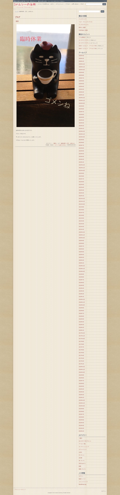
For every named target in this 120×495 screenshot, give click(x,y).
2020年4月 (81, 254)
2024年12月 (82, 97)
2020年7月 (81, 246)
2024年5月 (81, 117)
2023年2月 (81, 159)
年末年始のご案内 (83, 30)
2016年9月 (81, 375)
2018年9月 (81, 307)
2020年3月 (81, 257)
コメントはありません (60, 145)
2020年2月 (81, 260)
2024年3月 (81, 123)
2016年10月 (82, 372)
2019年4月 (81, 288)
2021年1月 (81, 229)
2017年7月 (81, 347)
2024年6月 (81, 114)
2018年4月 (81, 321)
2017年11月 (82, 336)
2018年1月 (81, 330)
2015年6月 (81, 417)
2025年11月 (82, 67)
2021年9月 (81, 207)
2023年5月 (81, 151)
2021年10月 (82, 204)
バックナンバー (83, 19)
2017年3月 (81, 358)
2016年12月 (82, 366)
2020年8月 (81, 243)
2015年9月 (81, 408)
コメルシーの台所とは (43, 4)
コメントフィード (83, 481)
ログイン (81, 476)
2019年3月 (81, 291)
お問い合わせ (75, 4)
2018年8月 (81, 310)
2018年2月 (81, 327)
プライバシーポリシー (20, 489)
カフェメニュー (60, 4)
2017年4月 (81, 355)
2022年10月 (82, 170)
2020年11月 (82, 235)
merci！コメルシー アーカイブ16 (87, 45)
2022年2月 (81, 193)
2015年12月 (82, 400)
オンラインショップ (84, 446)
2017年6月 (81, 350)
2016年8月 (81, 378)
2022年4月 (81, 187)
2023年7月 (81, 145)
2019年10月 (82, 271)
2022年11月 (82, 167)
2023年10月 (82, 137)
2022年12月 (82, 165)
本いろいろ (81, 460)
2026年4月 (81, 55)
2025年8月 (81, 75)
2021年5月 (81, 218)
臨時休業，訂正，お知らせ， (68, 143)
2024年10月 (82, 103)
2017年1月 (81, 364)
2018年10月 (82, 305)
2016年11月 (82, 369)
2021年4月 (81, 221)
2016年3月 (81, 392)
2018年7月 (81, 313)
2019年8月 (81, 277)
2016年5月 (81, 386)
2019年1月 (81, 296)
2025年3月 (81, 89)
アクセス (67, 4)
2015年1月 (81, 431)
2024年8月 (81, 109)
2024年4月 (81, 120)
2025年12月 (82, 64)
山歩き (80, 452)
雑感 (80, 466)
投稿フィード (82, 479)
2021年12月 (82, 198)
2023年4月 (81, 153)
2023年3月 (81, 156)
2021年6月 (81, 215)
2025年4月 (81, 86)
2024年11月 (82, 100)
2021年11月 (82, 201)
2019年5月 (81, 285)
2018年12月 (82, 299)
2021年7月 (81, 212)
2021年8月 (81, 209)
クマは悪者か (82, 37)
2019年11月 (82, 268)
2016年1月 (81, 397)
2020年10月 (82, 237)
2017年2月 (81, 361)
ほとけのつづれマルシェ (85, 441)
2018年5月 (81, 319)
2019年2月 (81, 293)
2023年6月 (81, 148)
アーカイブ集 (82, 443)
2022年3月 (81, 190)
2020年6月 (81, 249)
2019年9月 (81, 274)
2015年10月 (82, 406)
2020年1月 (81, 263)
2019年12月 (82, 265)
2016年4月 (81, 389)
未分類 (80, 457)
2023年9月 (81, 139)
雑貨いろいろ (82, 469)
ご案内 (54, 143)
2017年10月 (82, 338)
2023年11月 (82, 134)
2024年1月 (81, 128)
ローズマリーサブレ (84, 40)
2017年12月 (82, 333)
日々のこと (81, 455)
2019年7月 (81, 279)
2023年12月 (82, 131)
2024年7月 (81, 111)
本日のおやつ (82, 463)
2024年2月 (81, 125)
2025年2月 (81, 92)
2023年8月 (81, 142)
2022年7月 (81, 179)
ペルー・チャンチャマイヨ (85, 22)
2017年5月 (81, 352)
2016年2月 (81, 394)
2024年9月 (81, 106)
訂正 (17, 21)
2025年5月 (81, 83)
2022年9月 (81, 173)
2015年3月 (81, 425)
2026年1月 (81, 61)
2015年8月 (81, 411)
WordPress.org (82, 484)
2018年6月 (81, 316)
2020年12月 (82, 232)
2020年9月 (81, 240)
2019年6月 (81, 282)
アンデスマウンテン (84, 24)
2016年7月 (81, 380)
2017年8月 (81, 344)
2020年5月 (81, 251)
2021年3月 (81, 223)
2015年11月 (82, 403)
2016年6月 (81, 383)
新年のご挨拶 (82, 27)
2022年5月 (81, 184)
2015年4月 (81, 422)
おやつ (52, 4)
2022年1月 (81, 195)
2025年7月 (81, 78)
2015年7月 (81, 414)
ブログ (82, 4)
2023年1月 (81, 162)
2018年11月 (82, 302)
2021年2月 (81, 226)
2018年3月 (81, 324)
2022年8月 (81, 176)
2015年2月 (81, 428)
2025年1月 (81, 95)
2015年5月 (81, 420)
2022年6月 (81, 181)
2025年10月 (82, 69)
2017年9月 (81, 341)
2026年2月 (81, 58)
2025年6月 (81, 81)
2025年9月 (81, 72)
